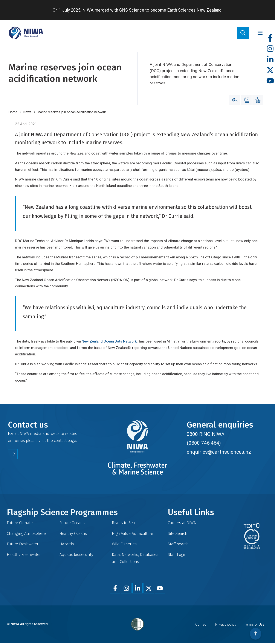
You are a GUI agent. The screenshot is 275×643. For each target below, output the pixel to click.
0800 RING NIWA (206, 434)
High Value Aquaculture (132, 533)
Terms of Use (254, 624)
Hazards (67, 543)
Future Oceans (72, 522)
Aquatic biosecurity (76, 554)
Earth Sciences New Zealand (194, 10)
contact (60, 440)
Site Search (177, 533)
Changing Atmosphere (26, 533)
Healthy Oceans (73, 533)
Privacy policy (225, 624)
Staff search (178, 543)
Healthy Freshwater (24, 554)
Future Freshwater (22, 543)
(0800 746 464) (204, 443)
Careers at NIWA (182, 522)
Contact (201, 624)
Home (13, 112)
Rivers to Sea (123, 522)
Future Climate (20, 522)
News (27, 112)
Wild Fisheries (124, 543)
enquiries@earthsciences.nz (219, 452)
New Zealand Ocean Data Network (109, 341)
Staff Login (177, 554)
